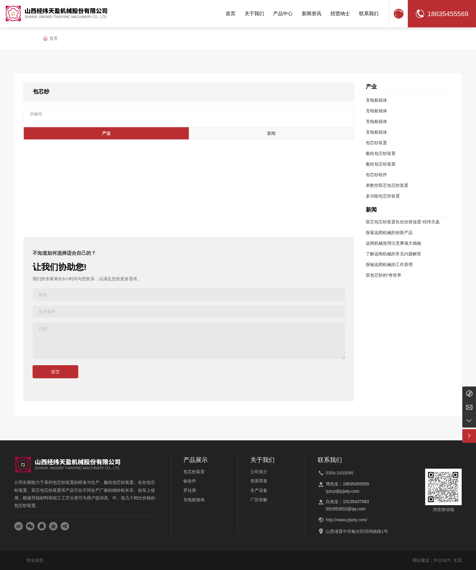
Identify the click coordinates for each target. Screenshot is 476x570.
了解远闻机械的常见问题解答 (393, 253)
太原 (457, 560)
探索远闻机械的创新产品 (389, 232)
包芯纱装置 (376, 142)
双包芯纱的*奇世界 (383, 275)
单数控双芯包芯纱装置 (387, 185)
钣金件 (189, 480)
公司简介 (258, 471)
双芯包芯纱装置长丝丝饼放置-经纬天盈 (403, 221)
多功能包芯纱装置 (383, 196)
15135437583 (356, 501)
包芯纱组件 (376, 174)
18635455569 (447, 14)
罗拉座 (189, 490)
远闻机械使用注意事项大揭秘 (393, 243)
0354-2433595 (339, 472)
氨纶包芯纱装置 (381, 153)
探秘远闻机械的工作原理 (389, 264)
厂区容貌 (258, 499)
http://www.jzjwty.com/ (346, 519)
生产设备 (258, 490)
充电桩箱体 (376, 100)
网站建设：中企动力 (431, 560)
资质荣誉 (258, 480)
